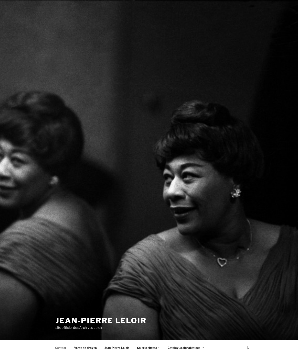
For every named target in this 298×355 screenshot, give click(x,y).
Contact (60, 347)
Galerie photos (149, 347)
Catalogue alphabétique (186, 347)
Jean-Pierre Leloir (101, 320)
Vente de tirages (85, 347)
